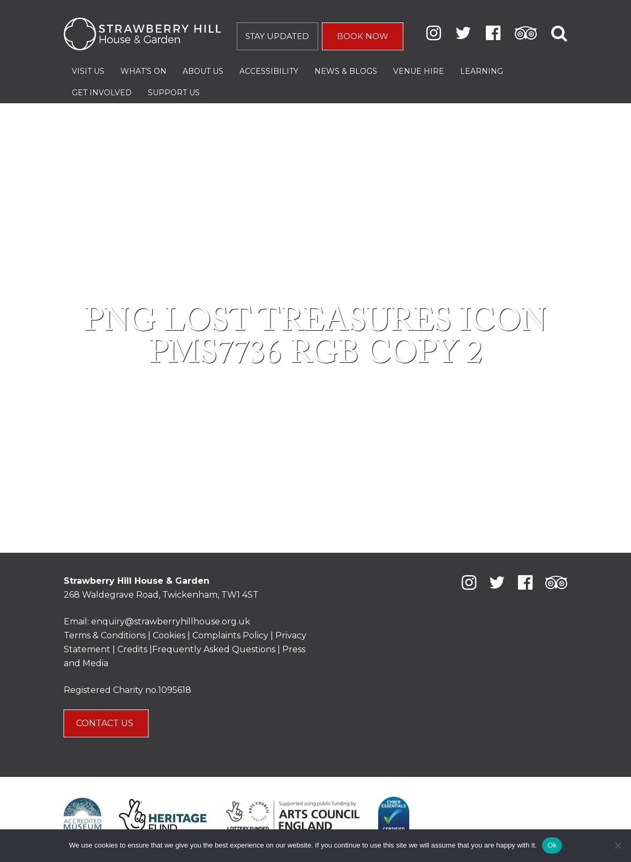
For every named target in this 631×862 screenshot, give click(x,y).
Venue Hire (418, 71)
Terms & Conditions (105, 635)
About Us (203, 71)
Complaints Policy (230, 635)
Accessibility (268, 71)
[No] (617, 845)
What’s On (144, 71)
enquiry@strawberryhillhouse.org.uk (170, 621)
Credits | (134, 649)
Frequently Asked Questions (213, 649)
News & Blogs (345, 71)
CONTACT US (106, 723)
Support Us (174, 92)
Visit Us (88, 71)
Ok (552, 845)
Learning (481, 71)
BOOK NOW (362, 36)
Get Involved (102, 92)
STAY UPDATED (277, 36)
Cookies (170, 635)
